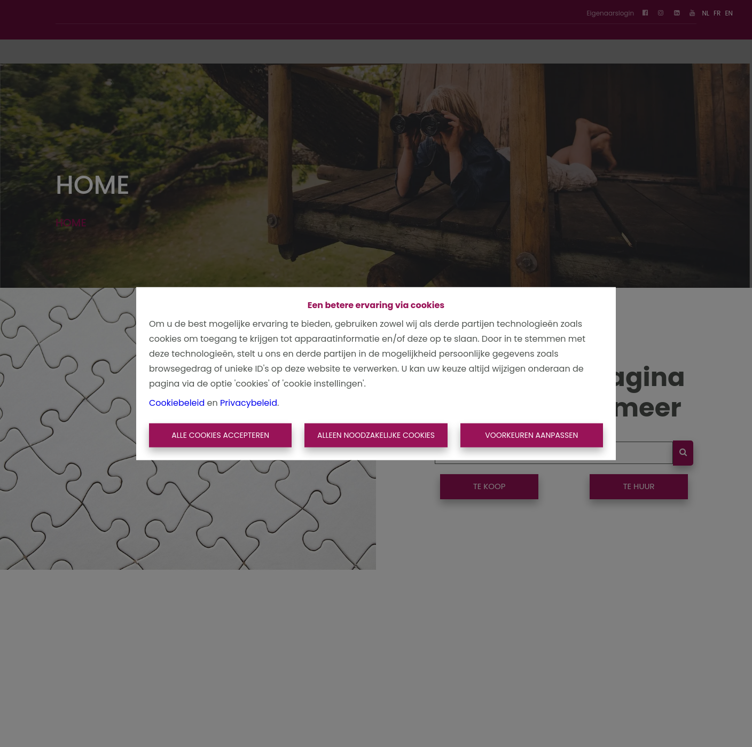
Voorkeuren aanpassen (531, 435)
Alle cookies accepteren (220, 435)
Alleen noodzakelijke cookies (376, 435)
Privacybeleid (248, 402)
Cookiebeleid (177, 402)
